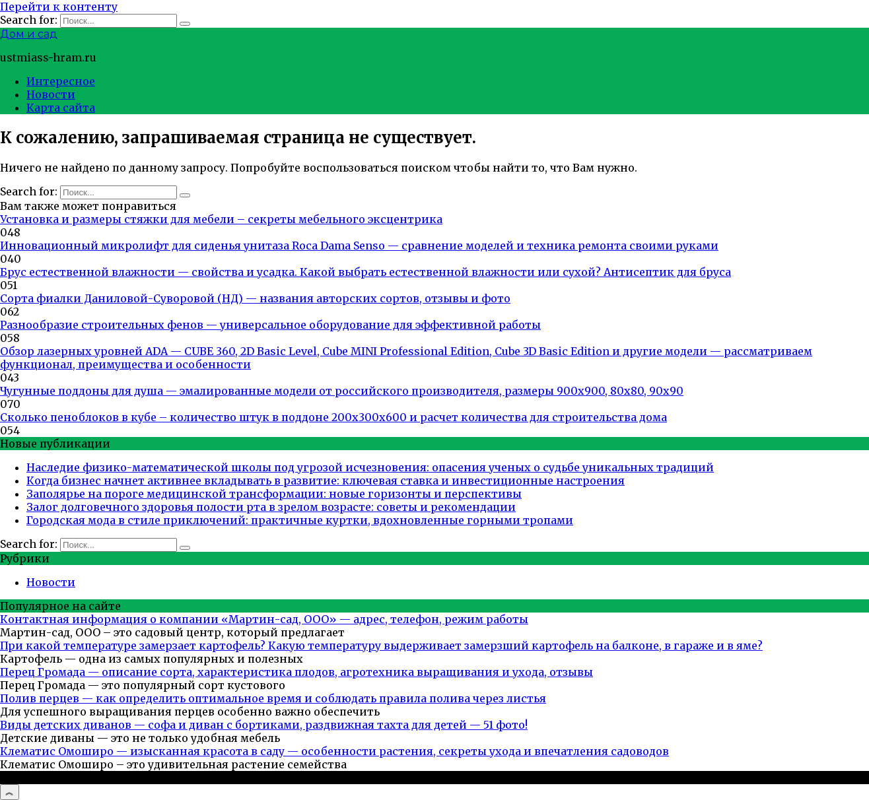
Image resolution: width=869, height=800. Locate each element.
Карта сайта (60, 107)
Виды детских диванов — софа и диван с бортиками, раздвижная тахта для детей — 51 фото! (264, 724)
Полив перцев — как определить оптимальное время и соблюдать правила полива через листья (273, 698)
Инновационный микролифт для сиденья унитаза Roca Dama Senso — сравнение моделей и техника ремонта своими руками (359, 245)
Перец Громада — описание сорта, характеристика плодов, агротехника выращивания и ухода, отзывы (296, 672)
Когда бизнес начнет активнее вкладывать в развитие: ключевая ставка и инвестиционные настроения (325, 480)
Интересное (60, 81)
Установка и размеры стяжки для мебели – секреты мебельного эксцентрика (221, 219)
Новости (50, 94)
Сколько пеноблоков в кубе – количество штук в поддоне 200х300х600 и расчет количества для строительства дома (333, 417)
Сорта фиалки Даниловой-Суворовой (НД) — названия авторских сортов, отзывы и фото (255, 298)
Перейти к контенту (59, 6)
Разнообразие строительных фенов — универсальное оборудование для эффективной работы (270, 324)
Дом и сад (28, 34)
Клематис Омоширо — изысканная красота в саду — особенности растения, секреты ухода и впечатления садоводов (334, 751)
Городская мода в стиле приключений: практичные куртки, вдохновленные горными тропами (299, 520)
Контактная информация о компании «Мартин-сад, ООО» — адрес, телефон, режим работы (264, 619)
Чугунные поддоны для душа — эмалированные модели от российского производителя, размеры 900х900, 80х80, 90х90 (341, 390)
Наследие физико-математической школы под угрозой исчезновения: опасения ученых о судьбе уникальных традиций (370, 467)
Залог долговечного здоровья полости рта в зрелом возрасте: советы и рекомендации (271, 507)
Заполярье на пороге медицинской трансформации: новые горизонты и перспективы (274, 493)
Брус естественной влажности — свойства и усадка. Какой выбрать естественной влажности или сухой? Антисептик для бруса (365, 272)
